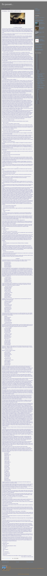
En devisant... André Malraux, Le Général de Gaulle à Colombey (39, 20)
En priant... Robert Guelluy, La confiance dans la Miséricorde (39, 49)
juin (37, 93)
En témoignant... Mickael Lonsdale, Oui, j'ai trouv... (40, 87)
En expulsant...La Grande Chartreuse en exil (42, 23)
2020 (37, 61)
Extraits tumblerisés (37, 13)
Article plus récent (5, 561)
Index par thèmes (37, 10)
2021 (37, 60)
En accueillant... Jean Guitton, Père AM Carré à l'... (40, 79)
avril (37, 95)
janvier (38, 99)
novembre (38, 71)
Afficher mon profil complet (5, 570)
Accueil (17, 561)
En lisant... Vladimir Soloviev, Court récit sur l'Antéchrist (41, 28)
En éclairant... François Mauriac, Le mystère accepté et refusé (39, 44)
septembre (38, 89)
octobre (38, 72)
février (38, 98)
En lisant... (36, 8)
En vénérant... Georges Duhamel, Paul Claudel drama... (40, 83)
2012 (37, 102)
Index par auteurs (37, 9)
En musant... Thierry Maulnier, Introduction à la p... (41, 81)
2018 (37, 64)
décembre (38, 70)
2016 (37, 66)
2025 (37, 55)
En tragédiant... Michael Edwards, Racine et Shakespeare (42, 40)
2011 (37, 103)
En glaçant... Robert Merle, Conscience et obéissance (38, 47)
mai (37, 94)
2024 (37, 56)
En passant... (7, 4)
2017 (37, 65)
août (37, 90)
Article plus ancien (29, 561)
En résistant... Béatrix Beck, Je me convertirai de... (41, 74)
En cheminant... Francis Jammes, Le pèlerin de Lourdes (40, 76)
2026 (37, 54)
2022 (37, 59)
